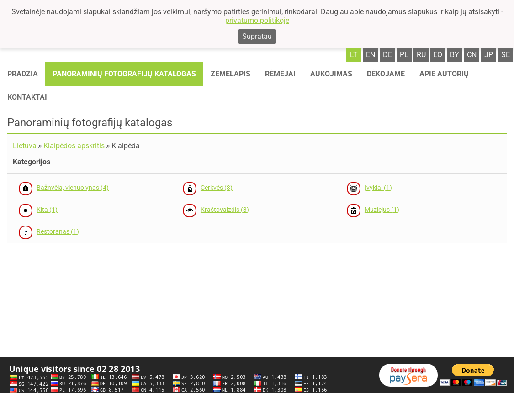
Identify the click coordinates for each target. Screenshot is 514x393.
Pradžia (22, 74)
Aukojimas (331, 74)
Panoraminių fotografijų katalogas (124, 74)
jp (488, 54)
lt (354, 54)
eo (437, 54)
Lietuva (25, 145)
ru (421, 54)
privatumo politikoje (257, 20)
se (505, 54)
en (370, 54)
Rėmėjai (280, 74)
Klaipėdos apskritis (74, 145)
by (454, 54)
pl (404, 54)
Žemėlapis (230, 74)
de (387, 54)
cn (472, 54)
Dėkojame (386, 74)
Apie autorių (444, 74)
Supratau (257, 36)
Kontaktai (27, 97)
